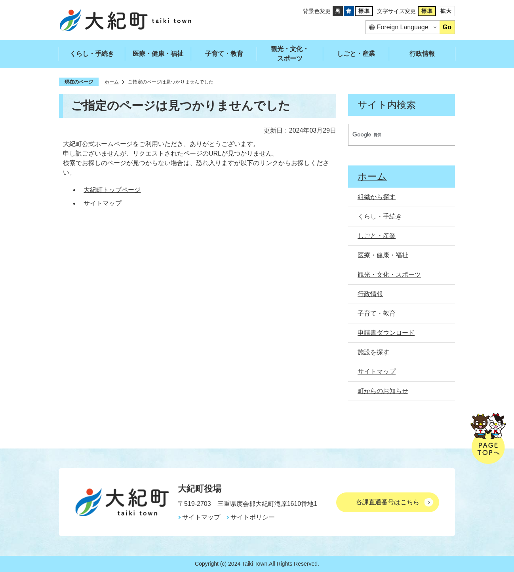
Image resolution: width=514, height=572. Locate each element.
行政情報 (422, 53)
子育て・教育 (224, 53)
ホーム (112, 82)
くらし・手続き (92, 53)
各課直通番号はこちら (387, 502)
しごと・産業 (356, 53)
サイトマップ (103, 203)
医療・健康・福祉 (158, 53)
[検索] (394, 134)
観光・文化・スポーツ (290, 54)
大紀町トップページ (112, 189)
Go (447, 27)
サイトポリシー (252, 517)
